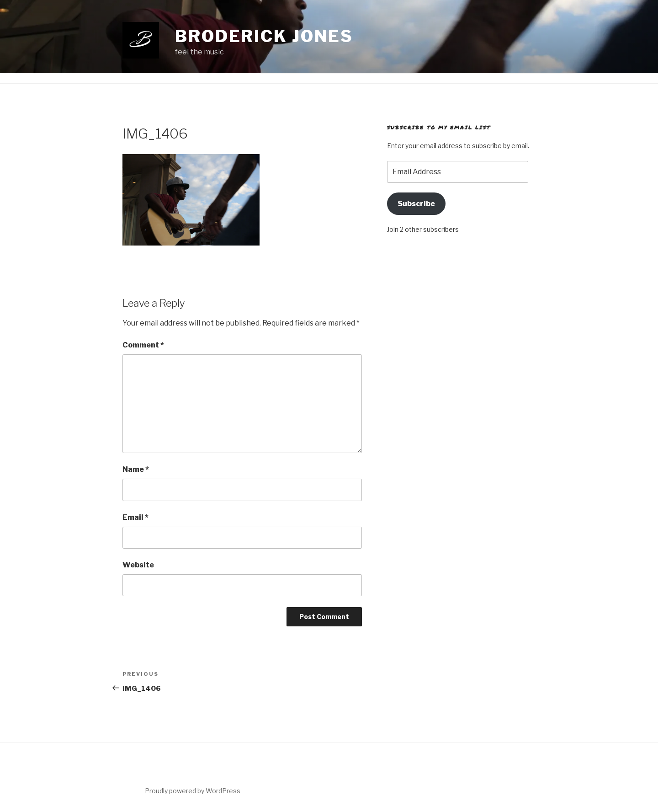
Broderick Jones (264, 36)
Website (138, 565)
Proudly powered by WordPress (192, 791)
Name (135, 469)
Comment (143, 345)
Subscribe (416, 203)
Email (135, 517)
